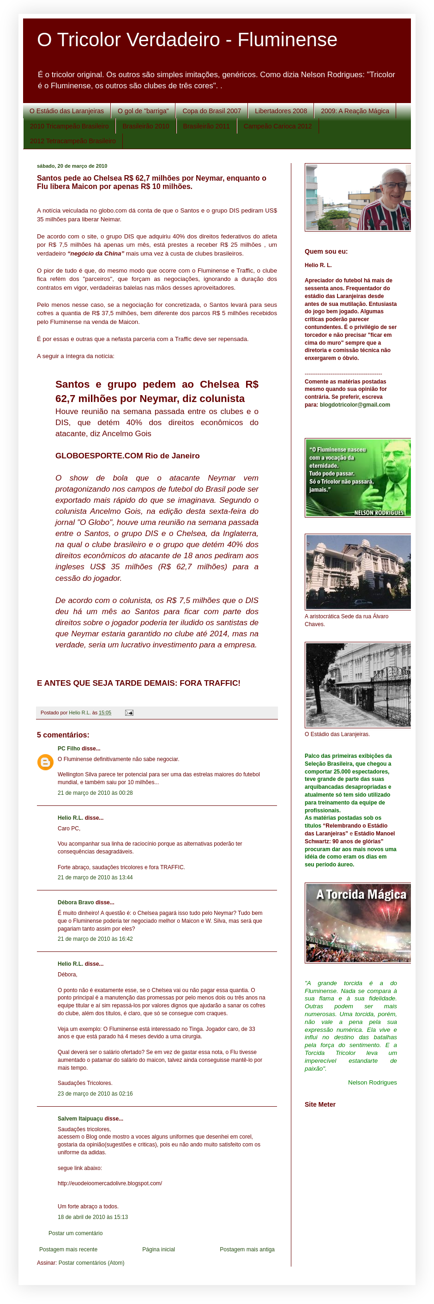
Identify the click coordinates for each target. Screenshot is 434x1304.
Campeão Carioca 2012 (278, 126)
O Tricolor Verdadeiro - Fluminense (187, 39)
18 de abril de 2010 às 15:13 (93, 1217)
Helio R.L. (70, 818)
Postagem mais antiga (247, 1249)
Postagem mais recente (68, 1249)
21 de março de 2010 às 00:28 (95, 793)
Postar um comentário (75, 1233)
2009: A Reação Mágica (355, 111)
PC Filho (69, 748)
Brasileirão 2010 (145, 126)
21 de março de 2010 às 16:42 (95, 939)
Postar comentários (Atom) (92, 1263)
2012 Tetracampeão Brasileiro (73, 141)
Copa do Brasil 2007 (211, 111)
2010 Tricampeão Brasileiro (69, 126)
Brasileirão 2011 (206, 126)
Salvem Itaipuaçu (80, 1118)
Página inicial (158, 1249)
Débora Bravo (76, 902)
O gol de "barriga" (143, 111)
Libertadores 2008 (281, 111)
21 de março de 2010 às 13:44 (95, 877)
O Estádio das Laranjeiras (67, 111)
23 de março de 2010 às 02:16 (95, 1094)
